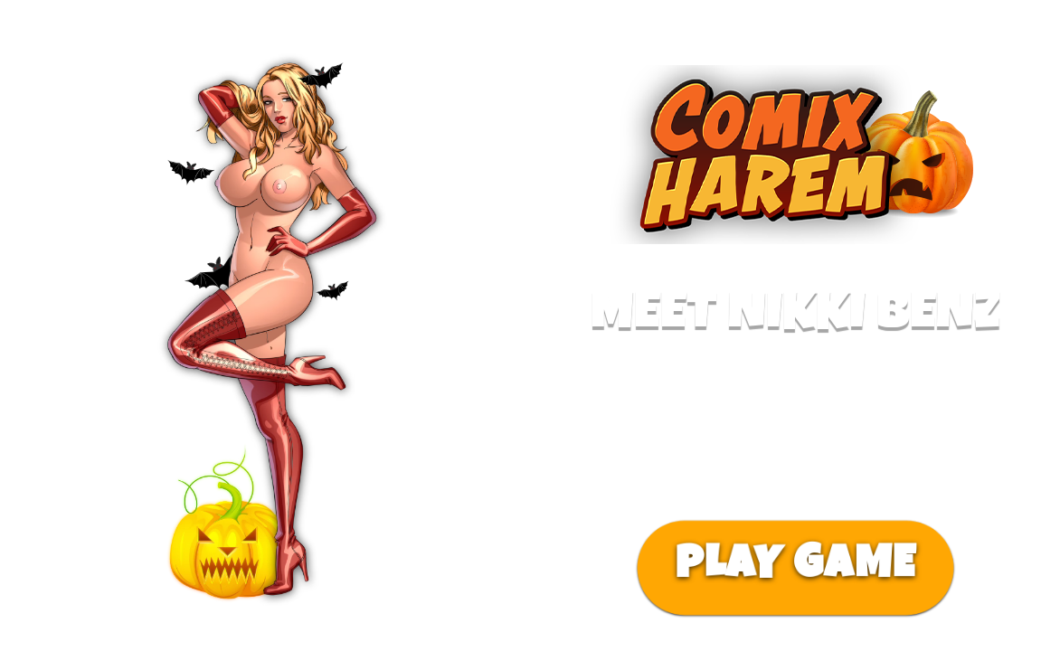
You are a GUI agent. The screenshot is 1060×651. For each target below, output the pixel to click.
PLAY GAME (795, 568)
